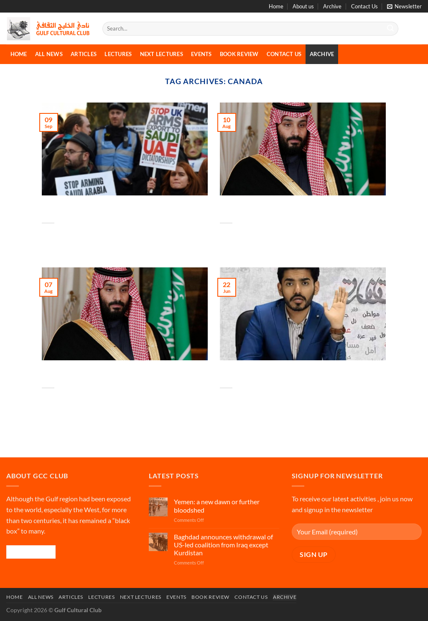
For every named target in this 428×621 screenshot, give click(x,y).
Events (201, 54)
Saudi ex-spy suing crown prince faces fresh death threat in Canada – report (279, 209)
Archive (332, 6)
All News (49, 54)
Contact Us (364, 6)
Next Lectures (161, 54)
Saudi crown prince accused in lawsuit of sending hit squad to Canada (102, 374)
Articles (84, 54)
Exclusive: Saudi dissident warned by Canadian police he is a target (273, 374)
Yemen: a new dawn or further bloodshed (217, 505)
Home (276, 6)
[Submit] (390, 29)
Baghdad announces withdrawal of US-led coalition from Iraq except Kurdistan (223, 545)
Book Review (239, 54)
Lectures (118, 54)
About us (303, 6)
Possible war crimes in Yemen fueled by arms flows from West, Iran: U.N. (99, 209)
